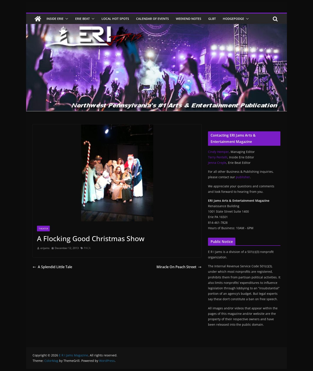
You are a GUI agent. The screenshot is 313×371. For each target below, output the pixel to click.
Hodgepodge (233, 19)
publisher (243, 177)
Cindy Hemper (218, 152)
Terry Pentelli (217, 157)
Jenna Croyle (217, 163)
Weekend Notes (188, 19)
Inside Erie (55, 19)
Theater (43, 228)
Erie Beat (82, 19)
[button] (65, 19)
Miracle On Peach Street (178, 266)
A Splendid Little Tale (52, 266)
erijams (45, 248)
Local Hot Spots (115, 19)
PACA (87, 248)
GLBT (212, 19)
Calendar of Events (152, 19)
